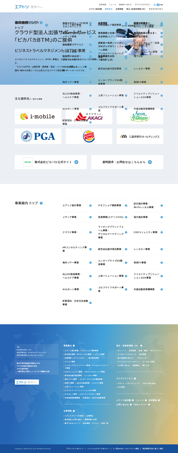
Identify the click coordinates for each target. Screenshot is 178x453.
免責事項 (136, 365)
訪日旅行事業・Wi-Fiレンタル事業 (78, 354)
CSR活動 (121, 387)
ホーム (124, 26)
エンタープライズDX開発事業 (91, 379)
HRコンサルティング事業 (95, 372)
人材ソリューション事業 (74, 387)
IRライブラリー (156, 351)
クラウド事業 (70, 362)
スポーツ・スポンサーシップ (129, 383)
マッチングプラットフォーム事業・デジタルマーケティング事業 (87, 366)
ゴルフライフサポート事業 (90, 394)
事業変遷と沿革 (91, 419)
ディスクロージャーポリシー (129, 362)
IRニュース (122, 351)
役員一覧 (104, 423)
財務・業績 (143, 351)
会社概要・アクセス (90, 423)
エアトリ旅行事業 (71, 351)
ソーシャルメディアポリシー (98, 449)
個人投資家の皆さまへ (126, 358)
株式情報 (142, 354)
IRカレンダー (143, 358)
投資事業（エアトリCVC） (75, 358)
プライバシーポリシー (74, 449)
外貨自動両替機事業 (72, 398)
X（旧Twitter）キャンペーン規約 (126, 449)
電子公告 (145, 365)
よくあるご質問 (149, 362)
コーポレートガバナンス (127, 354)
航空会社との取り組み (73, 419)
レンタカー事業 (91, 375)
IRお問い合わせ (124, 365)
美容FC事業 (69, 383)
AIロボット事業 (71, 394)
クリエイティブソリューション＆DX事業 (80, 390)
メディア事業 (99, 354)
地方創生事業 (94, 358)
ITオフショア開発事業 (89, 351)
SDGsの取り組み (149, 383)
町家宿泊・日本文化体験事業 (94, 398)
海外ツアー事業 (71, 379)
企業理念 (90, 416)
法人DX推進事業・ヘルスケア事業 (90, 383)
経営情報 (132, 351)
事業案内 (131, 26)
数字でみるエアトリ (72, 423)
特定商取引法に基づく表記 (153, 449)
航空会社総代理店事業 (73, 375)
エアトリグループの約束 (74, 416)
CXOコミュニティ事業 (73, 372)
